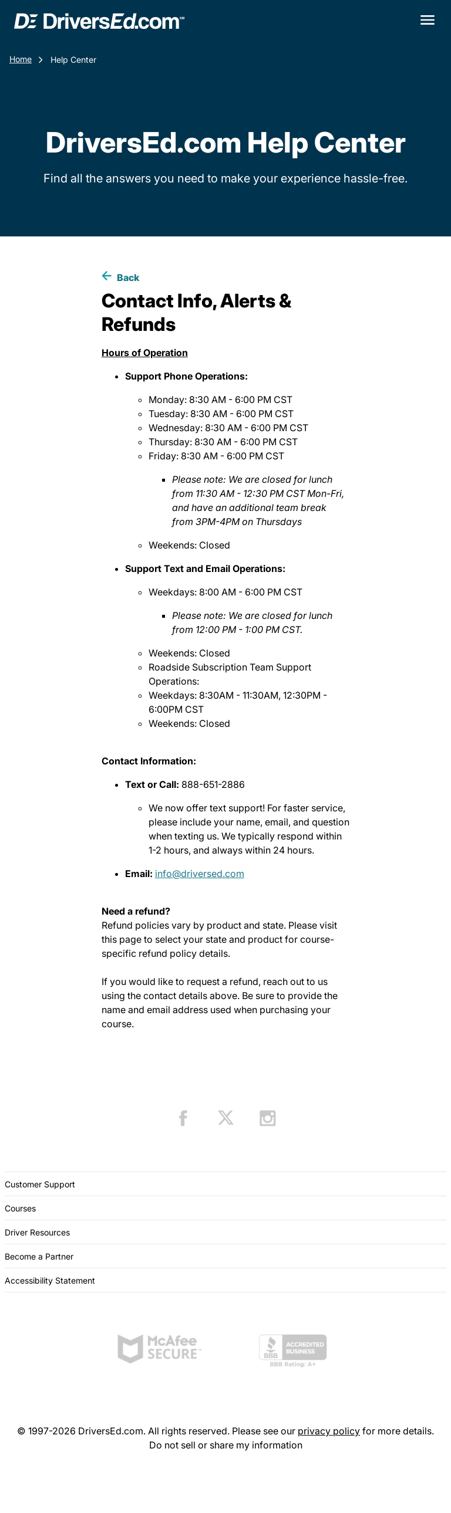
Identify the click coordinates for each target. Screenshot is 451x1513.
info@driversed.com (199, 873)
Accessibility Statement (50, 1280)
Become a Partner (39, 1256)
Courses (20, 1208)
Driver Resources (37, 1232)
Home (20, 59)
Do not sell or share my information (225, 1445)
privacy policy (329, 1431)
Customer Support (40, 1184)
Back (128, 277)
